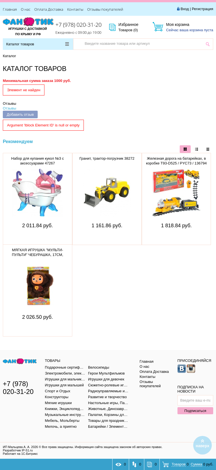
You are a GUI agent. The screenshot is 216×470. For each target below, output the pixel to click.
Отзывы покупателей (105, 9)
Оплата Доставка (48, 9)
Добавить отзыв (20, 114)
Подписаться (195, 411)
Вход (185, 9)
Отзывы (9, 103)
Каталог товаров (37, 44)
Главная (10, 9)
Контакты (75, 9)
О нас (25, 9)
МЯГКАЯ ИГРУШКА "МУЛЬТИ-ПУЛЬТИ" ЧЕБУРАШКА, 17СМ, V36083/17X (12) (37, 255)
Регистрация (202, 9)
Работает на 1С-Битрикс (20, 453)
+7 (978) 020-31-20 (78, 24)
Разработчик (18, 450)
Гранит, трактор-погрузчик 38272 (107, 158)
